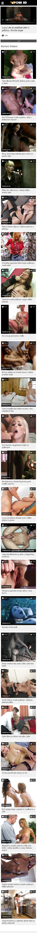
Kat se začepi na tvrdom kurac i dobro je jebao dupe (17, 373)
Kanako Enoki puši (9, 627)
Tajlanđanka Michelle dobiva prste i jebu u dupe (18, 82)
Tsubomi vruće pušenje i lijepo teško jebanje (17, 300)
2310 (6, 36)
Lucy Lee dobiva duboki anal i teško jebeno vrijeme (16, 519)
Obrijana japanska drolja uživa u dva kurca (17, 592)
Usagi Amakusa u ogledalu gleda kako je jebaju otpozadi (18, 922)
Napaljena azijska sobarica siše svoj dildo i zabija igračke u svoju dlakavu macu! (17, 848)
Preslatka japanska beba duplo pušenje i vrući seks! (18, 264)
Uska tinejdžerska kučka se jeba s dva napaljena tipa (17, 410)
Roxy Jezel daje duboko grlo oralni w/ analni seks (17, 155)
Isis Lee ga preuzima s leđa (13, 336)
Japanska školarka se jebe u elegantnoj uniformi (18, 555)
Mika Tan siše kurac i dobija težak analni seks (16, 191)
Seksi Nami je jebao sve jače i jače (16, 736)
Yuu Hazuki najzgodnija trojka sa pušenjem (15, 446)
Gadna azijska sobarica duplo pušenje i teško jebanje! (18, 885)
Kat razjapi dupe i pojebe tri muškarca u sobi (18, 810)
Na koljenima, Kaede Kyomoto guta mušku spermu (16, 482)
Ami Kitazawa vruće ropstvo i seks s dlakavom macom (16, 118)
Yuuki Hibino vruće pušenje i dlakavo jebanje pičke (17, 701)
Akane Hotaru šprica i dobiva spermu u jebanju (18, 227)
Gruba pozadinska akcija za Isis (14, 773)
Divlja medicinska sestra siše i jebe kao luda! (18, 664)
